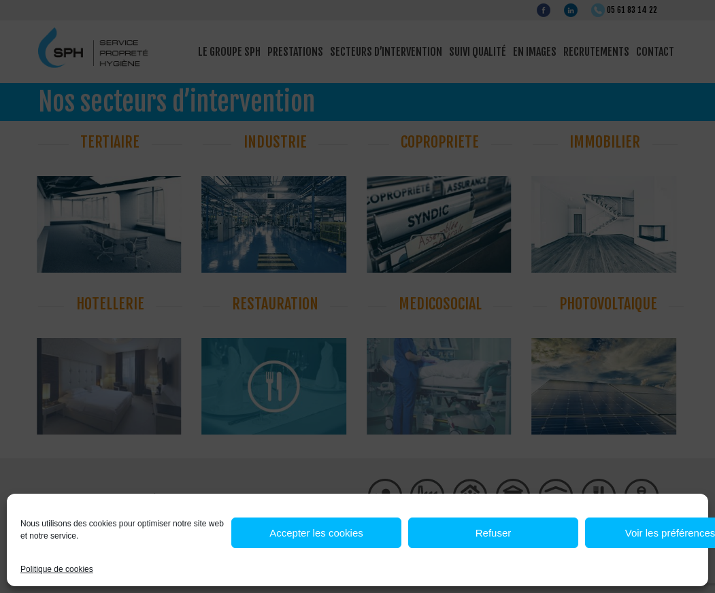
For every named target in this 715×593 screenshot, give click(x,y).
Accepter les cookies (316, 533)
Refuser (494, 533)
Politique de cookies (56, 569)
